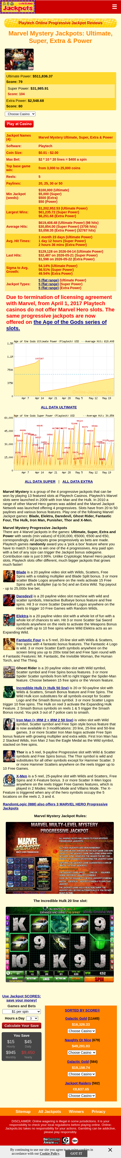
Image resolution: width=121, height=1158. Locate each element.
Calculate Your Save (22, 1026)
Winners (76, 1112)
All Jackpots (49, 1112)
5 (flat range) (49, 280)
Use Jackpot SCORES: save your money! (21, 998)
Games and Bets (21, 1006)
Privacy (98, 1112)
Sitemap (23, 1112)
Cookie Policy (49, 1153)
